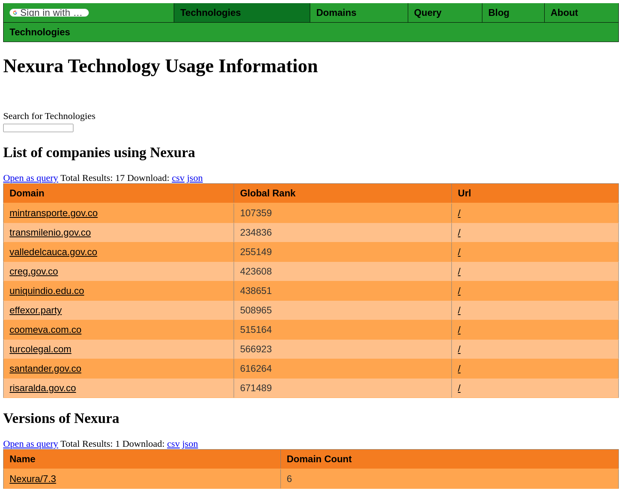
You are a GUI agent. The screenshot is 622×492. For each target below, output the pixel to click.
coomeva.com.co (45, 329)
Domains (336, 12)
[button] (49, 13)
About (564, 12)
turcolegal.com (40, 349)
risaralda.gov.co (43, 387)
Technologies (210, 12)
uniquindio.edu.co (47, 290)
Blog (498, 12)
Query (428, 12)
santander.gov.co (45, 368)
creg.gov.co (34, 271)
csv (178, 178)
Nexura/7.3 (33, 478)
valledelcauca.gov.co (53, 251)
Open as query (30, 178)
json (195, 178)
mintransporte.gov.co (54, 213)
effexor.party (36, 310)
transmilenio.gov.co (50, 232)
